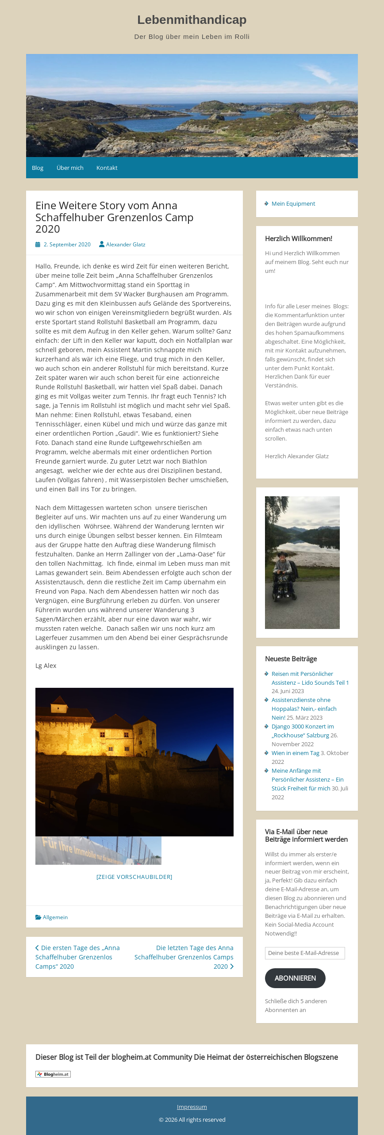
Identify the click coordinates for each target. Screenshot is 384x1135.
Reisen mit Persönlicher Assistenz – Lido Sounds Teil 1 (310, 678)
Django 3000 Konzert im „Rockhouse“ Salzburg (303, 730)
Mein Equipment (293, 203)
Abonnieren (295, 978)
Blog (37, 168)
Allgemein (55, 917)
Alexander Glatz (126, 244)
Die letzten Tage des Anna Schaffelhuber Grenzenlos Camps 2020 (184, 956)
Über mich (70, 168)
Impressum (192, 1107)
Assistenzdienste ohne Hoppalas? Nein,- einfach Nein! (304, 708)
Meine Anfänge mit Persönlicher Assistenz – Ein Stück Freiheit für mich (308, 779)
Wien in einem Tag (295, 753)
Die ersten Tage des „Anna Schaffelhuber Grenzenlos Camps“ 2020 (77, 956)
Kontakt (107, 168)
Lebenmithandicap (191, 20)
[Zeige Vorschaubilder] (134, 877)
